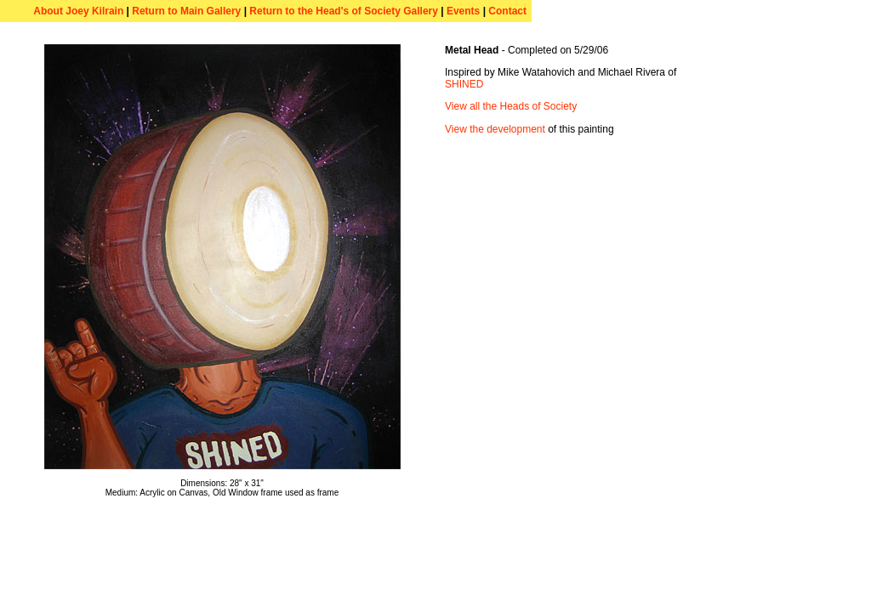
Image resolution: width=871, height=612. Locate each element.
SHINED (464, 84)
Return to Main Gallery (186, 11)
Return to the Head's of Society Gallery (345, 11)
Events (463, 11)
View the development (495, 129)
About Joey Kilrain (78, 11)
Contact (507, 11)
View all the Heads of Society (511, 106)
